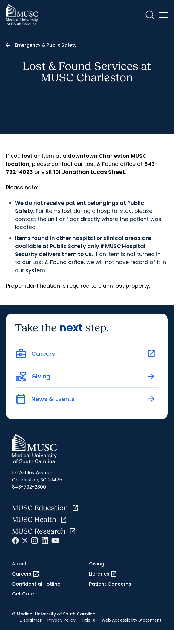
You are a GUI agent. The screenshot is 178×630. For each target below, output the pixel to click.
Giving (96, 563)
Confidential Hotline (36, 584)
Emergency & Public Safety (46, 45)
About (19, 563)
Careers (25, 574)
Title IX (88, 620)
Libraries (103, 574)
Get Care (23, 593)
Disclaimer (31, 620)
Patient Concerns (110, 584)
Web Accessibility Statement (131, 620)
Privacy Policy (61, 620)
